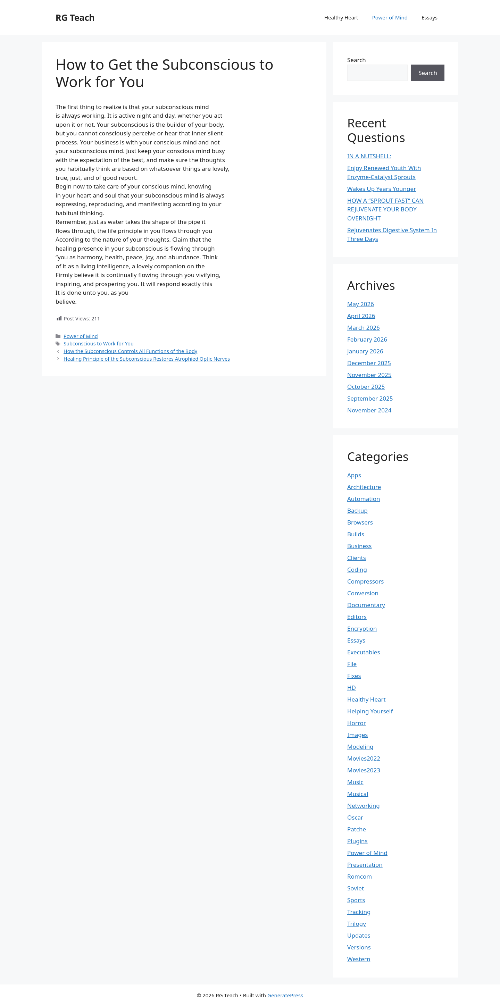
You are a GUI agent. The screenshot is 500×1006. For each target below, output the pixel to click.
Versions (359, 947)
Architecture (364, 487)
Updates (358, 935)
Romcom (359, 876)
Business (359, 546)
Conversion (362, 593)
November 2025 (369, 375)
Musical (357, 794)
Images (357, 735)
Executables (363, 652)
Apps (354, 475)
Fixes (354, 676)
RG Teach (75, 17)
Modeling (360, 747)
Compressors (365, 581)
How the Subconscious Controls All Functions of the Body (130, 351)
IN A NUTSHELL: (369, 156)
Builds (355, 534)
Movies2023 (363, 770)
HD (351, 687)
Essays (430, 17)
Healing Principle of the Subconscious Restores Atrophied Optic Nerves (147, 358)
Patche (356, 829)
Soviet (355, 888)
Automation (363, 499)
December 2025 (369, 363)
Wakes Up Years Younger (381, 189)
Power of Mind (390, 17)
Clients (356, 558)
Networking (363, 806)
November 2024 (369, 410)
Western (358, 959)
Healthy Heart (341, 17)
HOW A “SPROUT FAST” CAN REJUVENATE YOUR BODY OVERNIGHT (385, 209)
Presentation (365, 865)
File (352, 664)
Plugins (357, 841)
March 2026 (363, 328)
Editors (357, 617)
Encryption (362, 628)
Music (355, 782)
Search (356, 60)
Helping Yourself (370, 711)
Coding (357, 569)
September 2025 (370, 398)
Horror (356, 723)
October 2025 (366, 387)
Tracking (358, 912)
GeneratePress (285, 995)
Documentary (366, 605)
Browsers (360, 522)
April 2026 (361, 316)
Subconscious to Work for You (99, 343)
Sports (356, 900)
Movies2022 (363, 758)
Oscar (355, 817)
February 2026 (367, 339)
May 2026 (360, 304)
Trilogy (356, 924)
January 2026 (365, 351)
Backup (357, 510)
